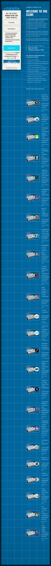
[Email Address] (11, 28)
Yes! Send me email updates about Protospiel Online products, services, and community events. (11, 35)
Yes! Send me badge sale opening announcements (12, 40)
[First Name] (11, 22)
